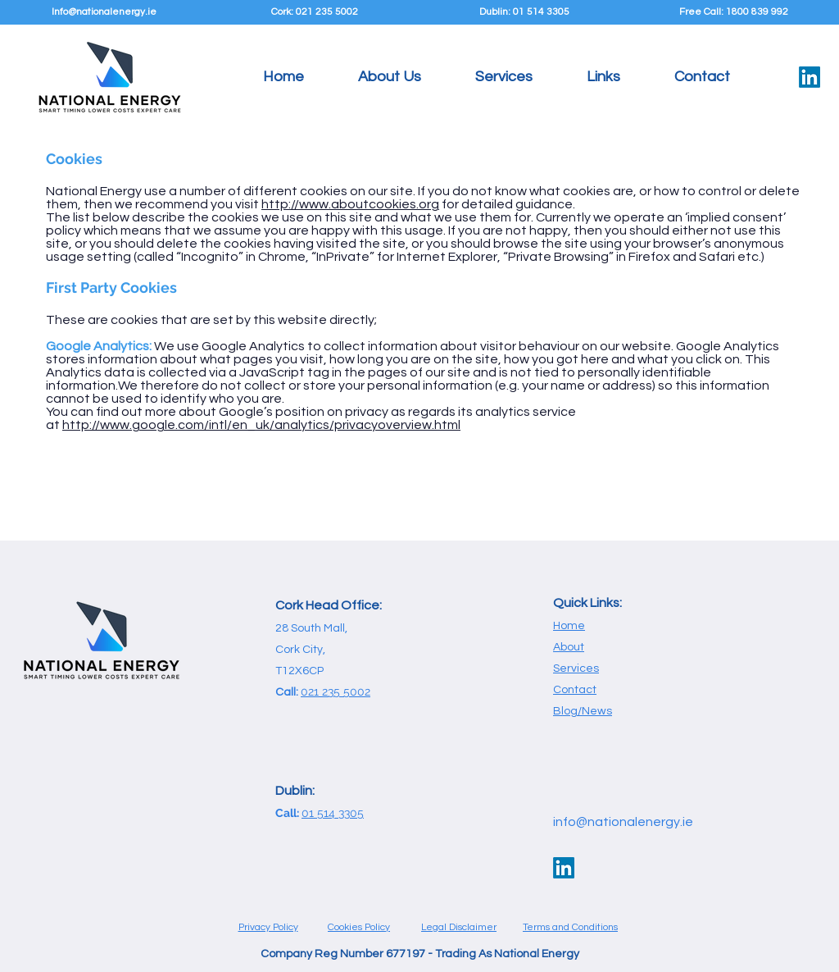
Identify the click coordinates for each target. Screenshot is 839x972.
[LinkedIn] (809, 77)
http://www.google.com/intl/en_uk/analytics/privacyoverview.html (261, 424)
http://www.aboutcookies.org (350, 204)
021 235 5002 (335, 691)
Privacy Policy (268, 927)
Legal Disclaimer (459, 927)
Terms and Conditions (570, 927)
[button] (504, 77)
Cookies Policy (359, 927)
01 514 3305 (333, 812)
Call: (288, 812)
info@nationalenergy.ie (623, 821)
